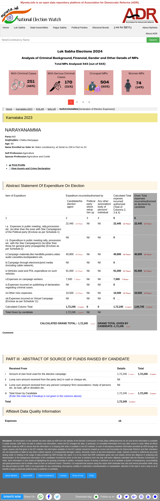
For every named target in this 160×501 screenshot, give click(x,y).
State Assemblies (39, 27)
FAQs (91, 476)
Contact (63, 476)
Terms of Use (77, 476)
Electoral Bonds (100, 27)
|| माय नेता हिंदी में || (122, 27)
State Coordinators (46, 476)
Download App (84, 496)
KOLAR (40, 109)
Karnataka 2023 (24, 109)
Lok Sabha (19, 27)
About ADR (151, 33)
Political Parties (80, 27)
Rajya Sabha (60, 27)
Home (6, 27)
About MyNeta (149, 27)
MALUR (52, 109)
